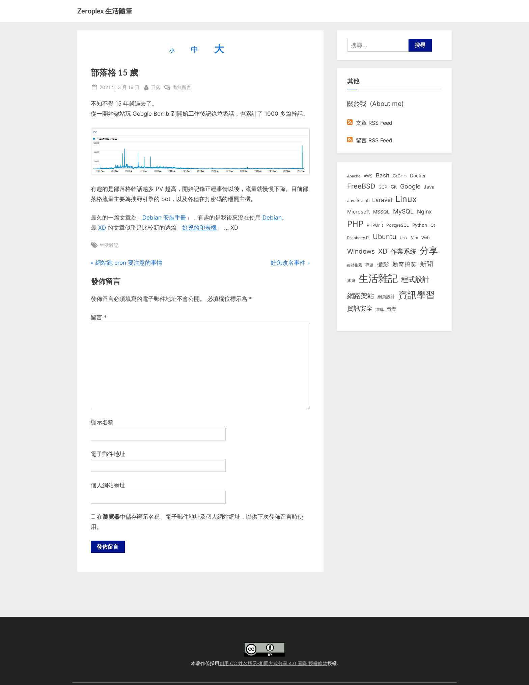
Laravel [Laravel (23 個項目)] (382, 200)
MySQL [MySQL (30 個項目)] (403, 211)
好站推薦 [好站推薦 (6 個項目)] (354, 265)
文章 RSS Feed (369, 122)
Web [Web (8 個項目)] (425, 237)
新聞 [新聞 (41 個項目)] (426, 264)
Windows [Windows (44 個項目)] (361, 251)
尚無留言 (181, 87)
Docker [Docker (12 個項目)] (418, 175)
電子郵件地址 (108, 454)
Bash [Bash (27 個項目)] (382, 175)
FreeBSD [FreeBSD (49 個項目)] (361, 186)
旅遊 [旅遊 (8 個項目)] (351, 280)
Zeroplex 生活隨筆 (104, 11)
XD (102, 227)
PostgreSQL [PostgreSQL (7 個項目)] (397, 225)
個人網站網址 (108, 485)
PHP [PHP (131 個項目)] (355, 224)
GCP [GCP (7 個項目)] (383, 187)
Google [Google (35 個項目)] (410, 186)
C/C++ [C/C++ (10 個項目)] (400, 175)
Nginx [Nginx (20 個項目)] (424, 211)
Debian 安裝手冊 (164, 217)
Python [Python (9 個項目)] (419, 225)
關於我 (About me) (375, 103)
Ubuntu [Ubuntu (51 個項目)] (384, 237)
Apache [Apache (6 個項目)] (353, 176)
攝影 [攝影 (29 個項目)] (383, 264)
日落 (156, 86)
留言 (99, 317)
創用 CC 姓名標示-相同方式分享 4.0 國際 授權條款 (273, 663)
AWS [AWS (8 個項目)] (368, 175)
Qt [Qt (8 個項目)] (432, 225)
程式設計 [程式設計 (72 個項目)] (415, 279)
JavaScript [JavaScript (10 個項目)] (358, 200)
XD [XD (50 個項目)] (382, 251)
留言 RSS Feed (369, 140)
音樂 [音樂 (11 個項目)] (391, 309)
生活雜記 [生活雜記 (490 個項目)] (378, 278)
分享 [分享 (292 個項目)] (429, 250)
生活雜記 (109, 245)
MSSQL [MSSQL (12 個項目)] (381, 212)
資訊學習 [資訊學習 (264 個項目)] (416, 294)
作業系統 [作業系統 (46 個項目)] (403, 251)
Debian (272, 217)
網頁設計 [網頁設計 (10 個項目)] (386, 296)
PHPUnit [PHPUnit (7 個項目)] (375, 225)
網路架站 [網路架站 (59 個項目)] (360, 295)
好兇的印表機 (199, 227)
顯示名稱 (102, 422)
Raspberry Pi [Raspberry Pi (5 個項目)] (358, 238)
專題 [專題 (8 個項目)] (369, 264)
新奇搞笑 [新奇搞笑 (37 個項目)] (404, 264)
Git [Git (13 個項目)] (394, 187)
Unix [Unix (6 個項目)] (404, 237)
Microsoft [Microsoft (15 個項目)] (358, 212)
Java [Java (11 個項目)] (429, 187)
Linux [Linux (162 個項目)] (406, 199)
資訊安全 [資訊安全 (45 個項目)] (360, 308)
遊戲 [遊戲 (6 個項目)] (380, 309)
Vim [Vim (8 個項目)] (414, 237)
